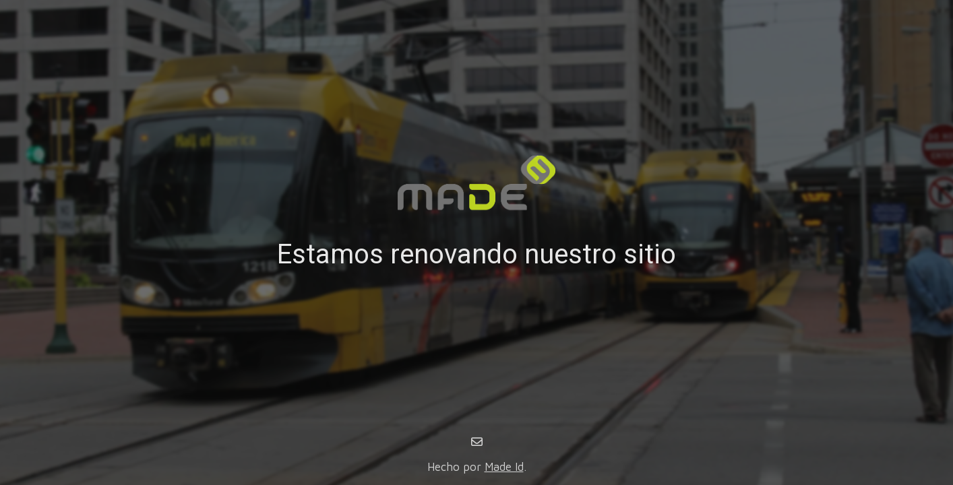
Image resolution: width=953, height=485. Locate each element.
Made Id (504, 467)
